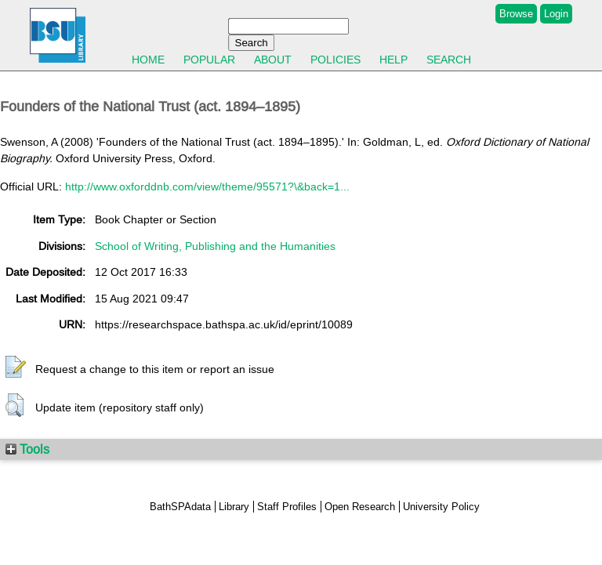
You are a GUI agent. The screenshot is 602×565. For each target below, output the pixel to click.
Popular (209, 59)
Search (448, 59)
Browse (516, 14)
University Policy (441, 506)
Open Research (360, 506)
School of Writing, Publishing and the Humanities (215, 246)
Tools (27, 449)
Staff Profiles (287, 506)
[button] (15, 367)
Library (234, 506)
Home (148, 59)
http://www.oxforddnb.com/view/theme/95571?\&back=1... (207, 186)
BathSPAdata (180, 506)
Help (393, 59)
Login (556, 14)
